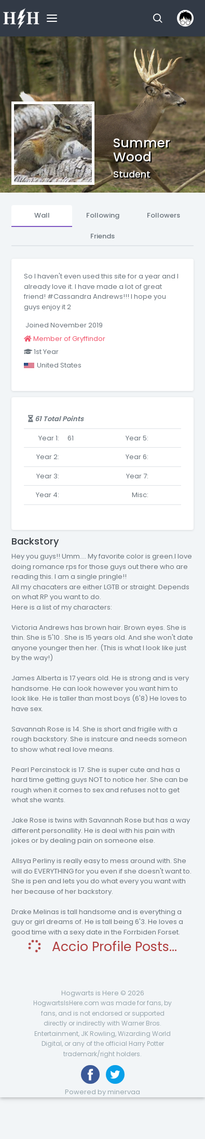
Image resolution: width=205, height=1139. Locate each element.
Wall (42, 215)
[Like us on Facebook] (90, 1074)
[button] (157, 18)
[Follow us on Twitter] (115, 1074)
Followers (163, 215)
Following (102, 215)
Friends (102, 236)
